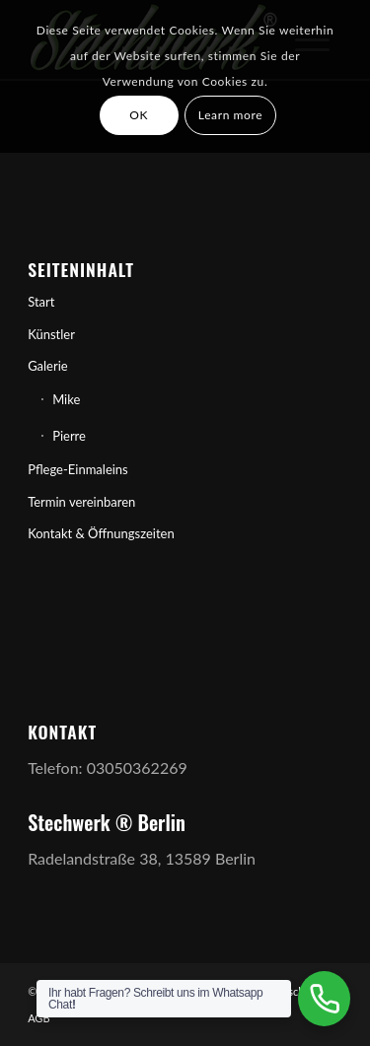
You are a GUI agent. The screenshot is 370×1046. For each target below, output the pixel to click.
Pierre (69, 436)
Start (41, 302)
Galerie (48, 366)
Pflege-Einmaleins (78, 469)
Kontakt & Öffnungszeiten (101, 533)
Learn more (230, 114)
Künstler (51, 334)
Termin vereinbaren (81, 502)
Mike (66, 399)
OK (138, 114)
